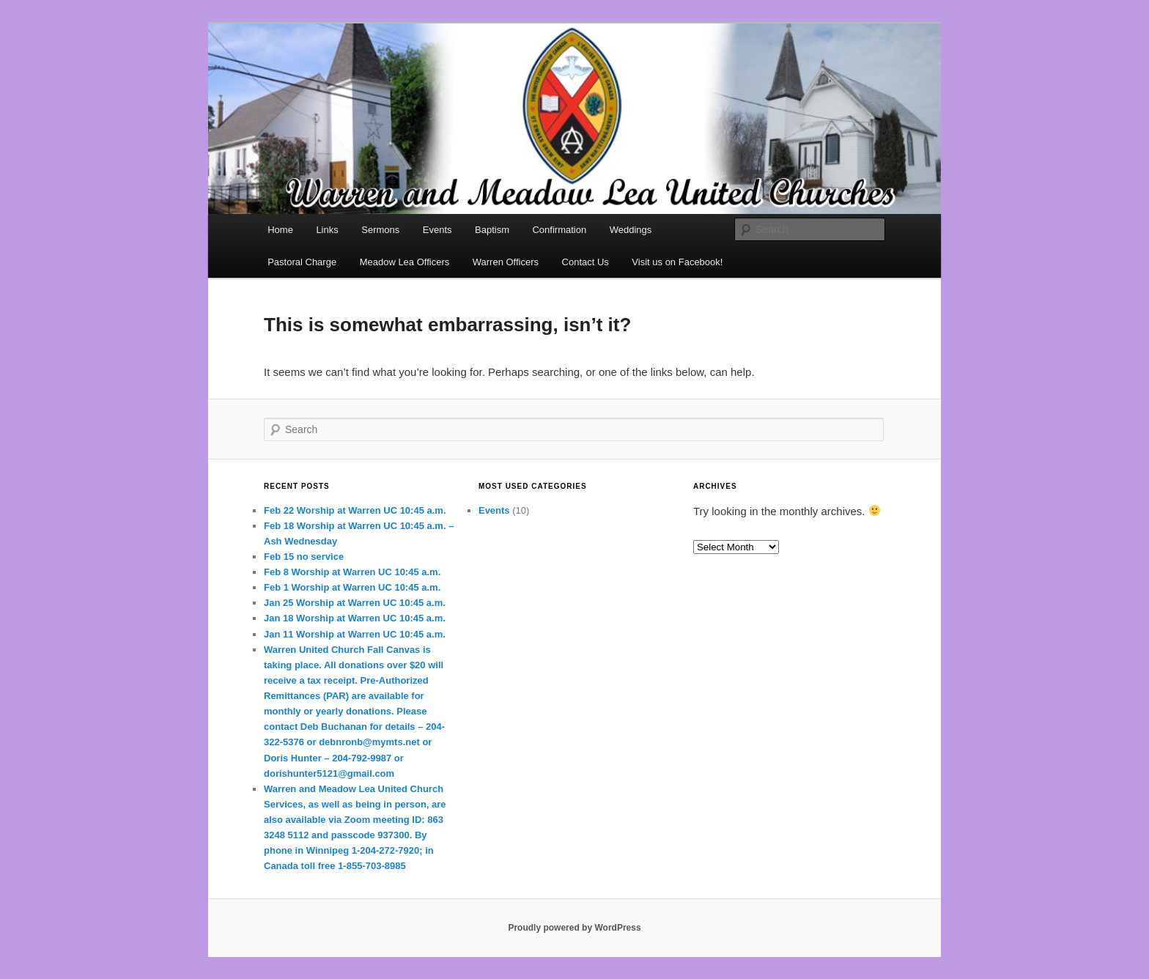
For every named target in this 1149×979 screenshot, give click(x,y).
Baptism (492, 229)
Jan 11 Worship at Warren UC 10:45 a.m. (355, 634)
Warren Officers (506, 261)
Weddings (631, 229)
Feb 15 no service (304, 556)
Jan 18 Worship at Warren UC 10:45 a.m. (355, 618)
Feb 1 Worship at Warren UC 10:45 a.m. (352, 587)
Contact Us (585, 261)
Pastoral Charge (301, 261)
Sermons (380, 229)
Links (327, 229)
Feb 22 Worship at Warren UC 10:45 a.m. (355, 510)
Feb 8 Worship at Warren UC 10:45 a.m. (352, 571)
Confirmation (559, 229)
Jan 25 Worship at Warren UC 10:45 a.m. (355, 602)
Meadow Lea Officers (405, 261)
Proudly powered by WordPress (574, 928)
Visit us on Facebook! (677, 261)
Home (280, 229)
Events (437, 229)
